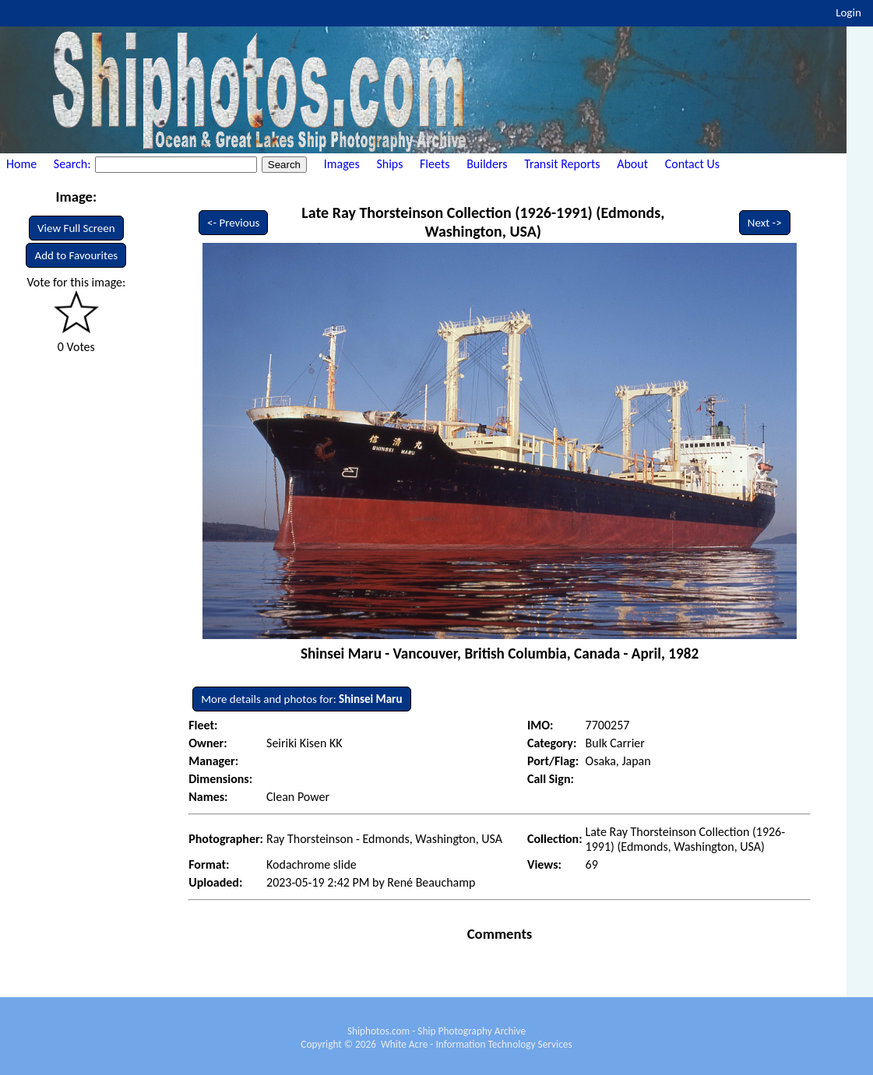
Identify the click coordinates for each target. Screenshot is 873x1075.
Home (21, 163)
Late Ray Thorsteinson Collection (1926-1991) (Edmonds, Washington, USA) (482, 222)
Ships (389, 163)
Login (848, 12)
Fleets (434, 163)
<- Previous (233, 223)
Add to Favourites (76, 255)
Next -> (765, 223)
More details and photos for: (301, 699)
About (632, 163)
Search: (73, 163)
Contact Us (692, 163)
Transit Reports (562, 163)
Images (342, 163)
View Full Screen (76, 228)
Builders (486, 163)
